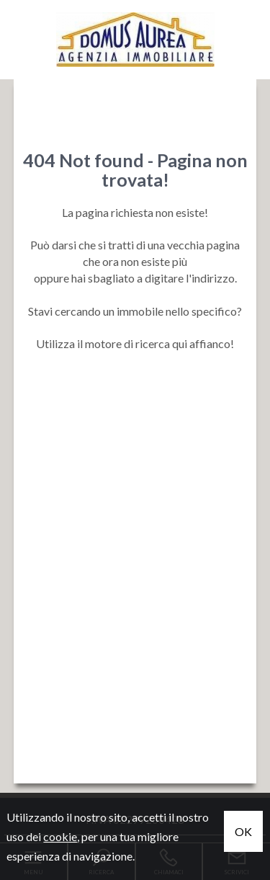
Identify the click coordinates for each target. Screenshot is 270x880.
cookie (60, 836)
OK (243, 831)
